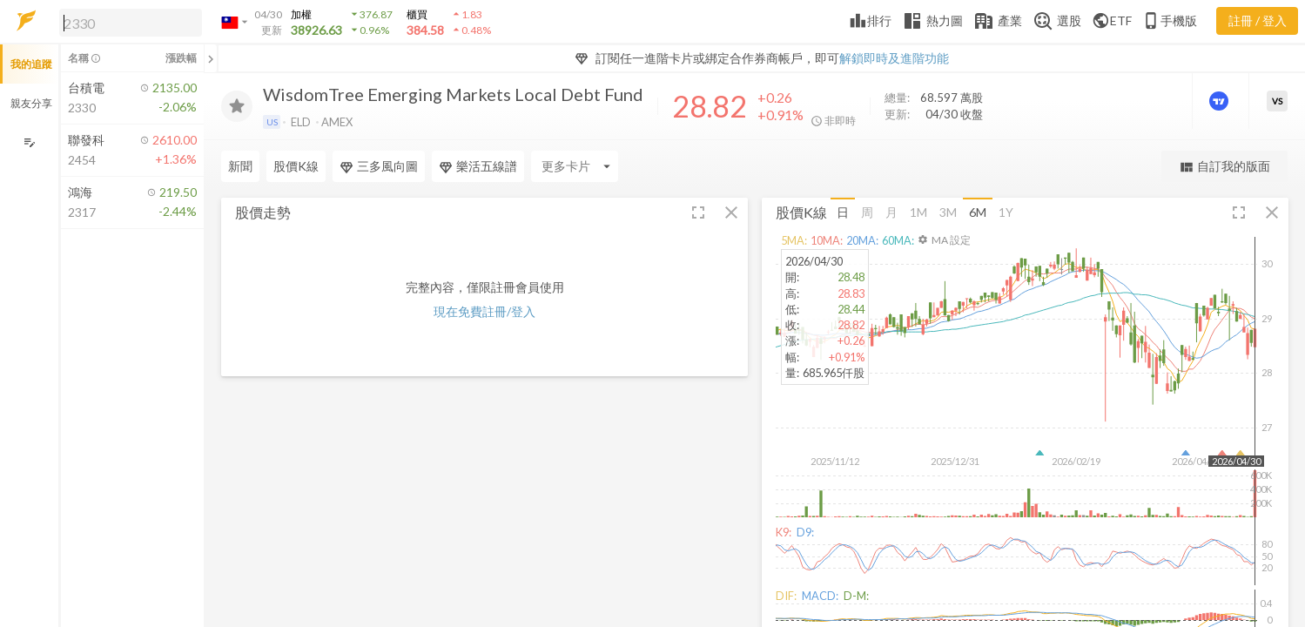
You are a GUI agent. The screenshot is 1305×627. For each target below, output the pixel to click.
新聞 (240, 165)
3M (948, 212)
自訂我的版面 (1224, 166)
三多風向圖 (379, 166)
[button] (127, 22)
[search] (130, 23)
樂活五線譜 (478, 166)
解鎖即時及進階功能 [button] (894, 58)
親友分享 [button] (31, 103)
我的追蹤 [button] (31, 64)
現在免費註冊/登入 (484, 311)
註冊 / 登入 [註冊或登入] (1257, 20)
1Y (1006, 212)
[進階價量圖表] (1220, 101)
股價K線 (296, 165)
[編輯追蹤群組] (29, 142)
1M (918, 212)
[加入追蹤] (236, 106)
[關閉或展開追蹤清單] (211, 58)
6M (977, 212)
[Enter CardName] (574, 166)
